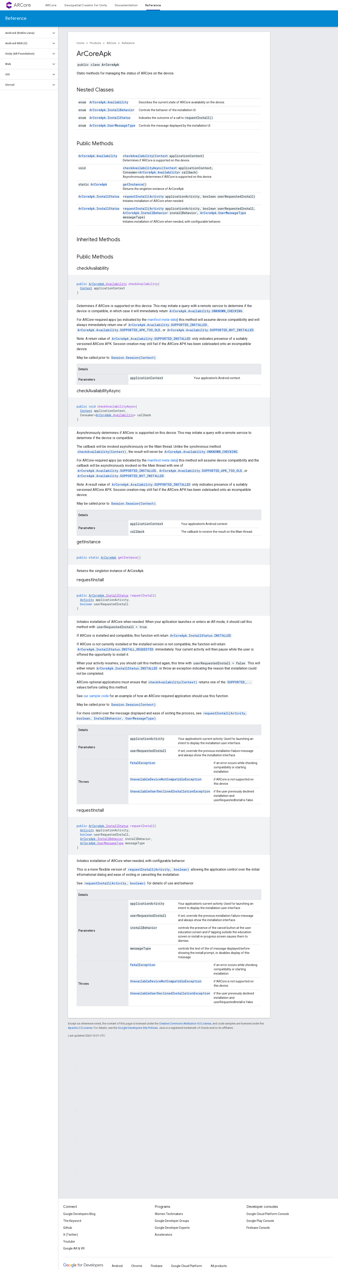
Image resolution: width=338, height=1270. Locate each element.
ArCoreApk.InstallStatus (109, 118)
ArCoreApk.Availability (108, 102)
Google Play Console (260, 1221)
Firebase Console (258, 1227)
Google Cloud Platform (186, 1266)
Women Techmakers (169, 1214)
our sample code (96, 696)
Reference (16, 18)
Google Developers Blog (79, 1214)
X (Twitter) (70, 1234)
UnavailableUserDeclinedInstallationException (170, 791)
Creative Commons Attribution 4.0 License (185, 1023)
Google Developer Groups (172, 1221)
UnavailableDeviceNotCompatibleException (166, 779)
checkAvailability (138, 156)
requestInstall (135, 196)
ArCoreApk (99, 184)
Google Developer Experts (172, 1227)
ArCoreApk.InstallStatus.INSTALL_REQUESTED (115, 649)
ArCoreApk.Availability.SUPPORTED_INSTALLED (167, 325)
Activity (157, 196)
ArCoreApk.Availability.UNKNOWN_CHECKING (205, 311)
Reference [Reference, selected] (153, 5)
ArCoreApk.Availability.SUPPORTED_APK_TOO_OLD (118, 330)
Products (95, 43)
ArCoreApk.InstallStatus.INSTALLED (200, 635)
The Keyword (72, 1221)
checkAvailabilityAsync (142, 168)
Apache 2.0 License (80, 1027)
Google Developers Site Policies (138, 1027)
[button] (25, 33)
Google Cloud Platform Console (267, 1214)
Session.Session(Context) (133, 358)
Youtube (69, 1241)
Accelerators (163, 1234)
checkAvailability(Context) (101, 452)
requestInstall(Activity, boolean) (158, 869)
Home (80, 43)
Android (117, 1266)
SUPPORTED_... (239, 682)
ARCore (22, 5)
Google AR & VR (74, 1248)
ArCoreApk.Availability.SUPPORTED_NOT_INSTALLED (210, 330)
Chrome (136, 1266)
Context (161, 156)
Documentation (126, 5)
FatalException (142, 763)
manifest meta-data (162, 320)
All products (219, 1266)
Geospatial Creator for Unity (85, 5)
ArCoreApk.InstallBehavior (111, 110)
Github (67, 1227)
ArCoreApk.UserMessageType (112, 125)
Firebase (157, 1266)
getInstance (133, 184)
